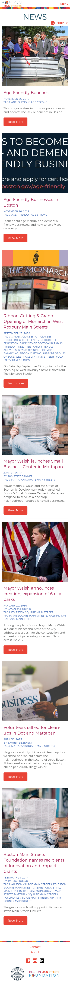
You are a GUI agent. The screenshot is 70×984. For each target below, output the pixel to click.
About (35, 952)
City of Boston (18, 973)
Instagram (35, 960)
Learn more (16, 383)
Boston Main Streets (11, 3)
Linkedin (42, 960)
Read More (15, 121)
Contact (35, 947)
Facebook (28, 960)
